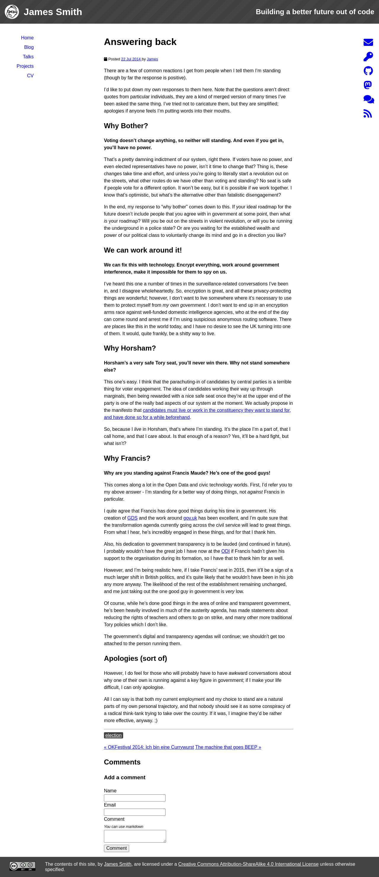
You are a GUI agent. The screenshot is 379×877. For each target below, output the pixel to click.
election (113, 735)
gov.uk (190, 518)
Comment (116, 848)
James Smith (117, 864)
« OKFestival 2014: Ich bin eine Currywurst (149, 747)
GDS (132, 518)
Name (110, 790)
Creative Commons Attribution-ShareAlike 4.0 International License (248, 864)
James (152, 59)
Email (110, 804)
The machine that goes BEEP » (228, 747)
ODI (225, 551)
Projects (25, 66)
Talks (28, 56)
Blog (29, 47)
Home (27, 37)
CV (30, 75)
